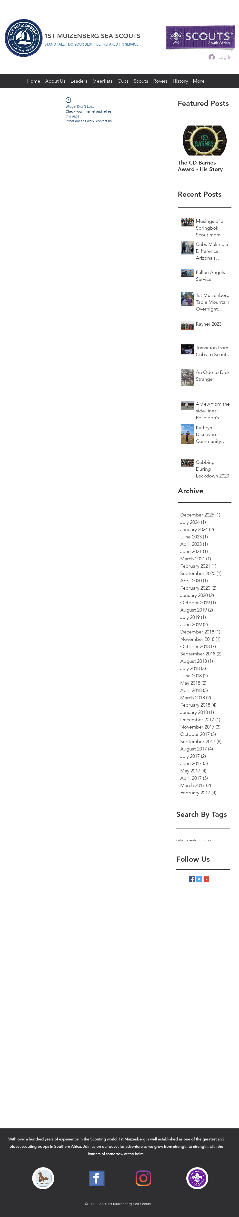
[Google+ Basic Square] (206, 879)
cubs (180, 840)
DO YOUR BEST (80, 44)
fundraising (208, 840)
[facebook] (232, 67)
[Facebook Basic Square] (192, 879)
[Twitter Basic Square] (199, 879)
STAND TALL (55, 44)
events (192, 840)
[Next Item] (223, 140)
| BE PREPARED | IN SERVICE (116, 44)
